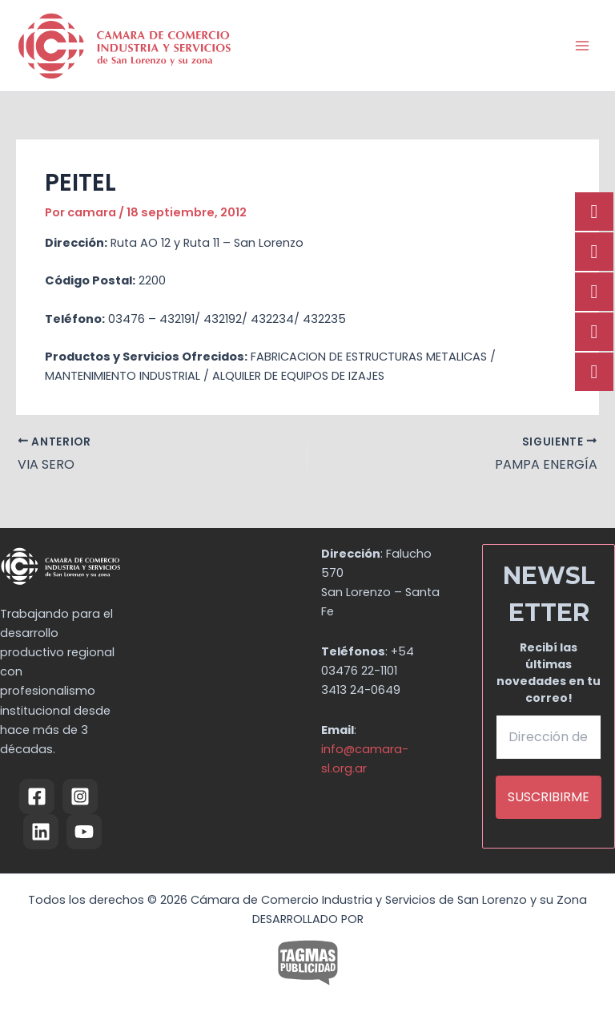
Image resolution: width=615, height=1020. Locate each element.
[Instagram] (80, 796)
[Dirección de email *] (548, 737)
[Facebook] (36, 796)
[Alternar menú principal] (582, 45)
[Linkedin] (40, 831)
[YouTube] (84, 831)
